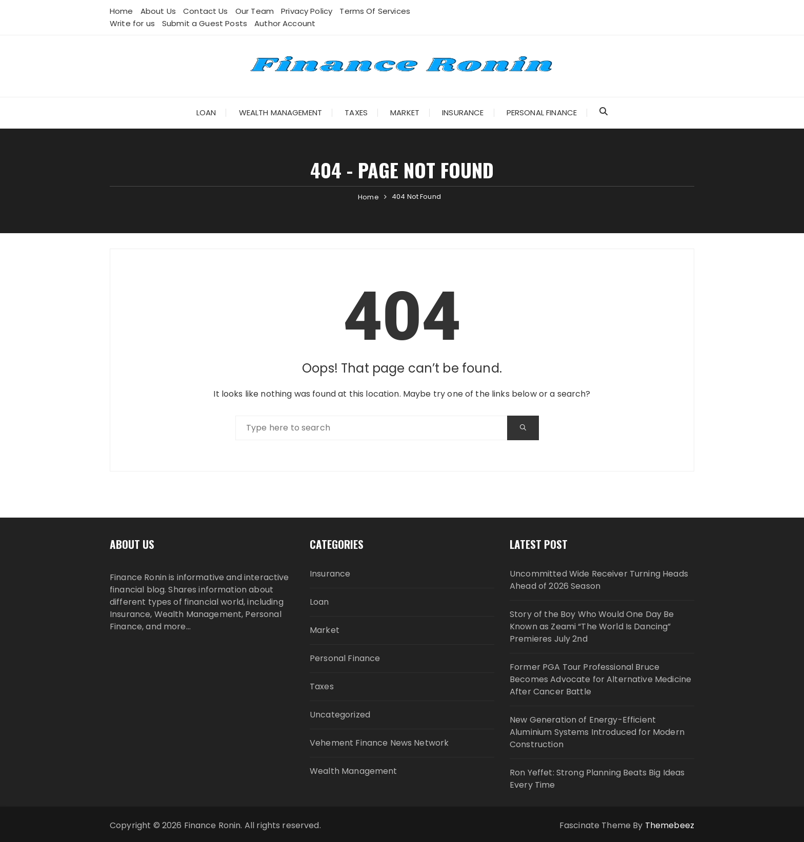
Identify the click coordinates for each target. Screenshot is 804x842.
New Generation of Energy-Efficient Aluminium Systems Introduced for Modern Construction (597, 732)
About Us (158, 11)
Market (404, 112)
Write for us (132, 23)
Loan (206, 112)
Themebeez (669, 825)
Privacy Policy (306, 11)
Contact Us (205, 11)
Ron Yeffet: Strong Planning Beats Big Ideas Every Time (597, 779)
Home (121, 11)
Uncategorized (340, 715)
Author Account (284, 23)
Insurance (463, 112)
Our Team (254, 11)
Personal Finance (542, 112)
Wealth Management (281, 112)
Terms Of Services (374, 11)
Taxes (356, 112)
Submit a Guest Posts (204, 23)
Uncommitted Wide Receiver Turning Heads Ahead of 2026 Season (599, 580)
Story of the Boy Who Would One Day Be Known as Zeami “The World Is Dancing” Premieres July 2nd (592, 626)
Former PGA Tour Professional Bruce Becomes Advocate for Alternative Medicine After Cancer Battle (600, 679)
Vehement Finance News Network (379, 743)
